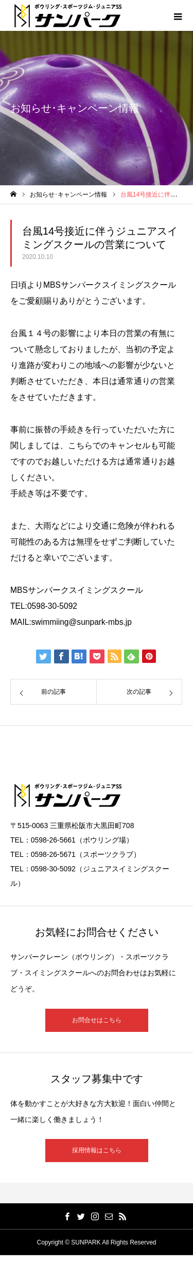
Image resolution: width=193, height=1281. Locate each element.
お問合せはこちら (96, 1020)
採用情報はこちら (96, 1150)
